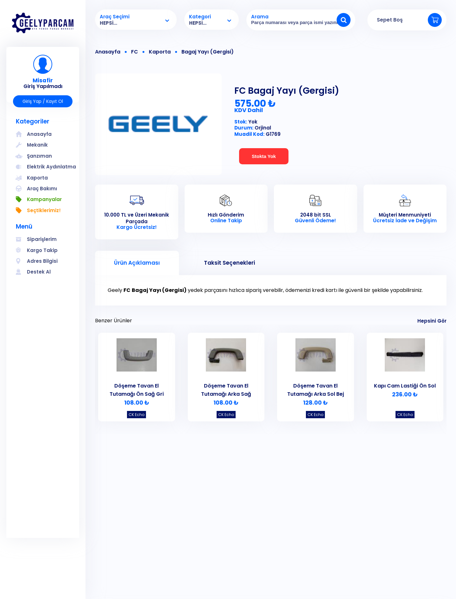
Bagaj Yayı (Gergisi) (207, 51)
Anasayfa (107, 51)
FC (134, 51)
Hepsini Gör (431, 320)
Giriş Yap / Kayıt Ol (42, 101)
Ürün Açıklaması (137, 263)
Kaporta (160, 51)
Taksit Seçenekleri (229, 263)
